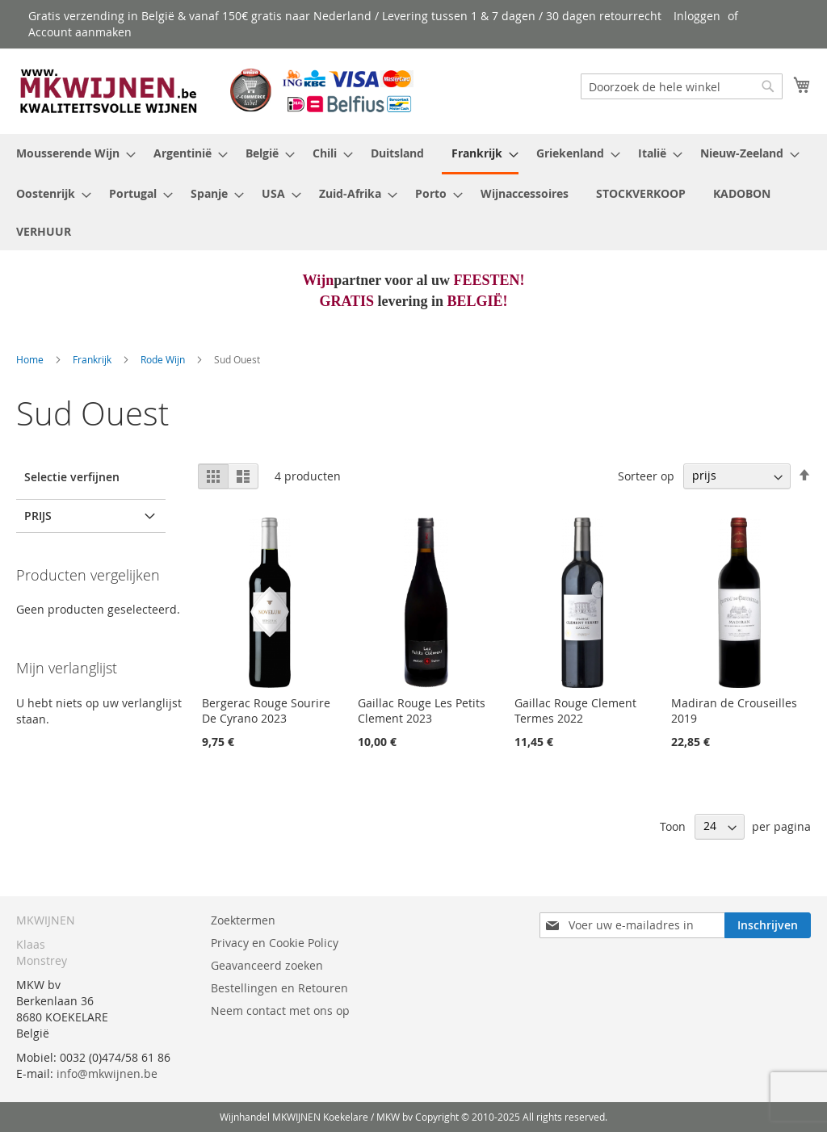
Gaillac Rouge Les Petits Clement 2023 (421, 710)
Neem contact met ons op (280, 1010)
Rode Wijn (164, 359)
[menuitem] (71, 153)
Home (31, 359)
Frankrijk (93, 359)
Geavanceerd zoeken (267, 965)
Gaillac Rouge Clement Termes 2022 (575, 710)
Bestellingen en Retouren (279, 988)
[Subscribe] (767, 925)
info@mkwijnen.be (107, 1073)
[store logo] (215, 90)
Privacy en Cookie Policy (274, 942)
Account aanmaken (80, 32)
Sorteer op (646, 475)
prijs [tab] (38, 515)
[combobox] (682, 86)
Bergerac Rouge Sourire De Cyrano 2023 (266, 710)
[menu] (413, 192)
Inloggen (697, 15)
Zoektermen (243, 920)
